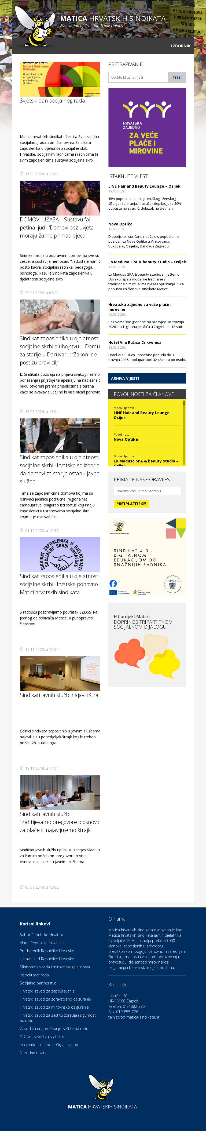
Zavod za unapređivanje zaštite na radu (54, 1028)
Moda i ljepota (124, 408)
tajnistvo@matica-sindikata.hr (133, 1017)
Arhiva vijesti (125, 378)
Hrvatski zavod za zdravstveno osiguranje (55, 999)
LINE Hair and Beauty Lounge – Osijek (144, 186)
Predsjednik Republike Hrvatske (47, 950)
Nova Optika (120, 224)
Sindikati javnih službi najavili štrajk (61, 695)
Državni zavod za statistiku (42, 1036)
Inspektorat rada (34, 974)
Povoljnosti (122, 434)
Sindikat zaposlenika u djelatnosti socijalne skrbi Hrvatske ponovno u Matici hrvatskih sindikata (61, 584)
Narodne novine (33, 1052)
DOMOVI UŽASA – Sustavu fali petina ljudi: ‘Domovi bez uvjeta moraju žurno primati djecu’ (57, 227)
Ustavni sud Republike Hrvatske (47, 958)
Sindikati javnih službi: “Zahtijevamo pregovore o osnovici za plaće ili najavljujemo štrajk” (60, 822)
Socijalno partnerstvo (38, 983)
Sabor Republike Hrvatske (42, 934)
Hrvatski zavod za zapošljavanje (47, 991)
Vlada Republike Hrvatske (42, 942)
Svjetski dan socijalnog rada (52, 100)
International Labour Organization (49, 1044)
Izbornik (181, 45)
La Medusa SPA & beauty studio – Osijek (147, 261)
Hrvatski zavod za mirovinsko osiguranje (54, 1007)
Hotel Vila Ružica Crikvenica (134, 342)
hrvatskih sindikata (112, 20)
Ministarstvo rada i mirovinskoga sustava (55, 966)
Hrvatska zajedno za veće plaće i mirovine (139, 307)
